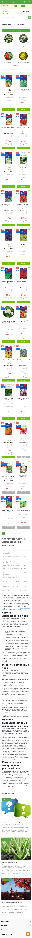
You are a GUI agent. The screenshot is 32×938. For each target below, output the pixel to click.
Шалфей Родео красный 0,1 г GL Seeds (23, 128)
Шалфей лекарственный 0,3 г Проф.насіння (23, 360)
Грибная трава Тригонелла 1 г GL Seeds (8, 89)
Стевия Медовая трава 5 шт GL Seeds (8, 511)
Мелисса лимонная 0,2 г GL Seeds (8, 282)
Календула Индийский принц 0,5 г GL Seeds (8, 360)
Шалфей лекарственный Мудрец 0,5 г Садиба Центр (8, 475)
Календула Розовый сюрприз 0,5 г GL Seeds (23, 320)
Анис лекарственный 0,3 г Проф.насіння (23, 167)
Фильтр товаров (16, 30)
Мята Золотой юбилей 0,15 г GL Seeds (23, 243)
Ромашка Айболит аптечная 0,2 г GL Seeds (8, 128)
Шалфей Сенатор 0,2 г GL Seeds (8, 243)
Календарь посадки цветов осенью (12, 902)
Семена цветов (12, 21)
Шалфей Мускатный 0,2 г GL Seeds (8, 205)
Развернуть (16, 65)
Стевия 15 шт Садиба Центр (23, 510)
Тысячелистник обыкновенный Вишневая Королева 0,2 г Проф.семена (8, 321)
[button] (18, 2)
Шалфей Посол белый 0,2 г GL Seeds (8, 166)
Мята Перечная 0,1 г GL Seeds (23, 90)
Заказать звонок (26, 13)
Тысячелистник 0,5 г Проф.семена (23, 476)
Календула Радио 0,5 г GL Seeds (8, 437)
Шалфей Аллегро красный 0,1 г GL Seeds (23, 282)
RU (9, 2)
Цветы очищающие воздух (9, 862)
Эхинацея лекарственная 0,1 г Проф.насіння (23, 437)
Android (23, 6)
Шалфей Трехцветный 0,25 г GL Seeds (23, 399)
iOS (15, 6)
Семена (5, 21)
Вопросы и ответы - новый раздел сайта (13, 822)
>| (19, 533)
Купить (9, 109)
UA (7, 2)
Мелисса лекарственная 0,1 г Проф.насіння (8, 399)
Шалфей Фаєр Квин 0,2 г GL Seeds (23, 205)
